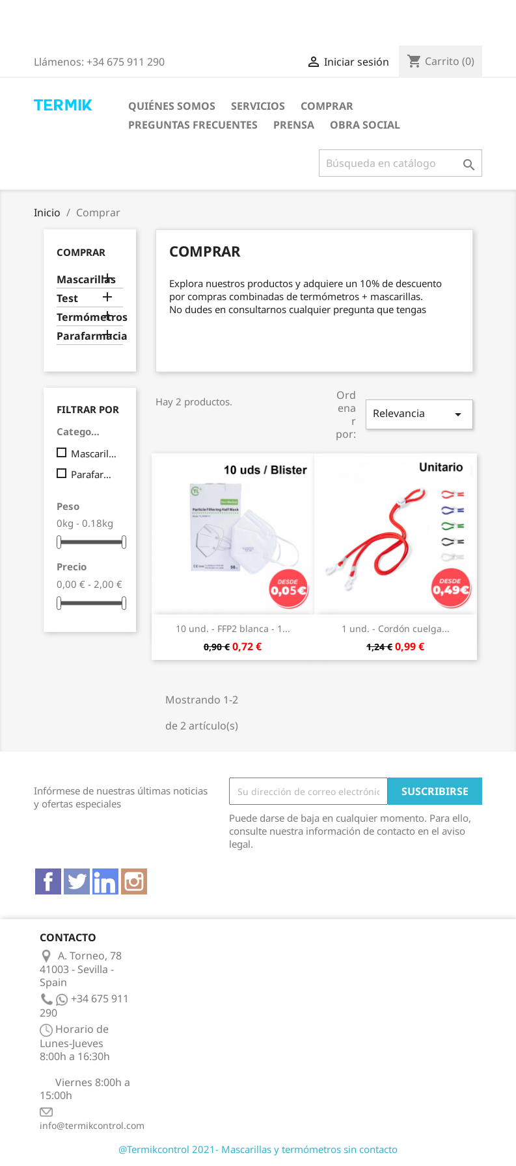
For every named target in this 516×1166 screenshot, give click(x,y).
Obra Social (365, 125)
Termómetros (90, 317)
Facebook (48, 881)
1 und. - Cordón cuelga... (396, 628)
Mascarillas (86, 279)
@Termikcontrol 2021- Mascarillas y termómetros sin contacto (258, 1149)
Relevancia (419, 414)
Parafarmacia (90, 336)
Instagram (134, 881)
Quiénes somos (171, 106)
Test (67, 298)
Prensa (293, 125)
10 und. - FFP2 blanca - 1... (233, 628)
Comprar (327, 106)
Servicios (258, 106)
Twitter (77, 881)
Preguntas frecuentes (193, 125)
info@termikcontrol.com (92, 1125)
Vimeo (105, 881)
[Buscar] (400, 163)
